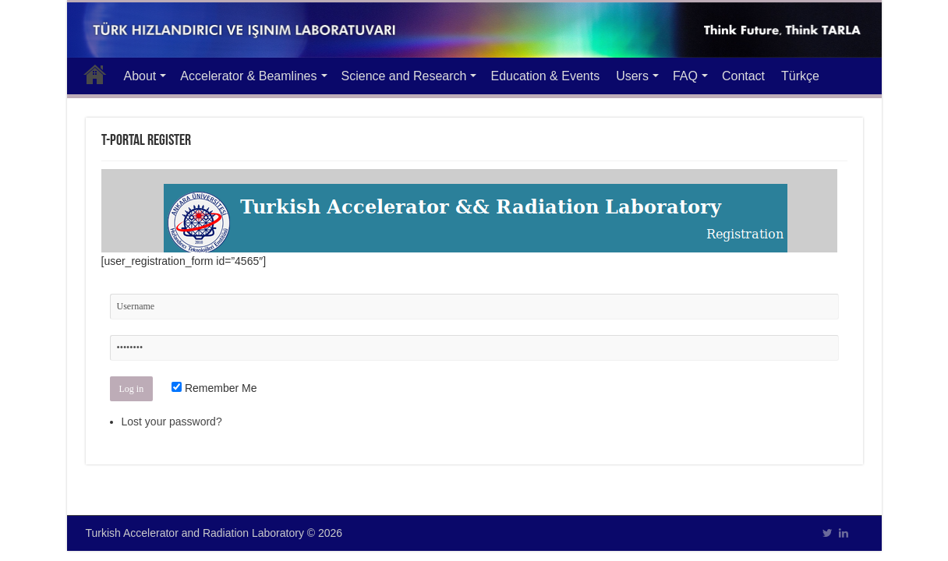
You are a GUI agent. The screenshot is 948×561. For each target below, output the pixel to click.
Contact (743, 76)
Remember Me (214, 388)
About (140, 76)
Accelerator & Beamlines (248, 76)
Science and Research (404, 76)
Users (632, 76)
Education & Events (545, 76)
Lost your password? (172, 421)
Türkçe (800, 76)
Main (95, 74)
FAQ (685, 76)
